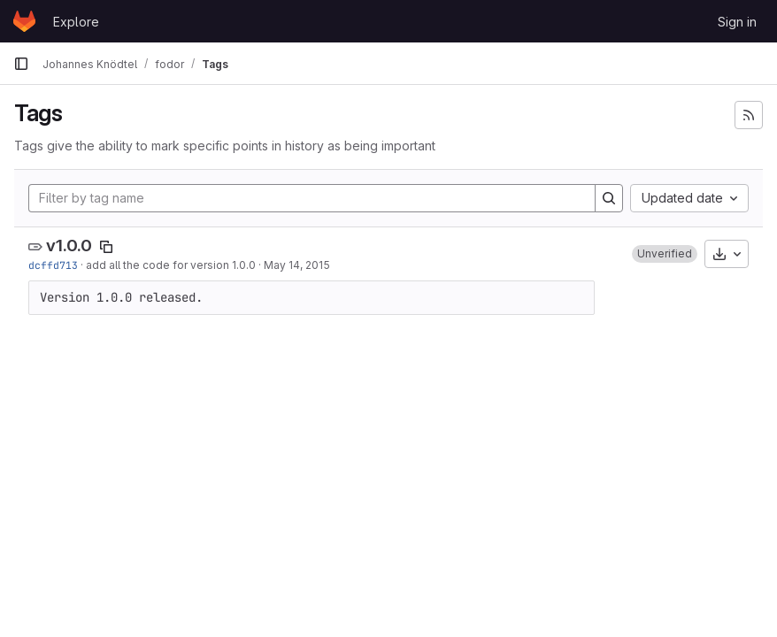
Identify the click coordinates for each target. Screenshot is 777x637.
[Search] (609, 198)
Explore (76, 21)
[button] (664, 254)
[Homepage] (24, 21)
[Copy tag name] (106, 246)
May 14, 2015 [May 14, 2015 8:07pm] (297, 265)
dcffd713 (53, 265)
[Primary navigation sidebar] (21, 64)
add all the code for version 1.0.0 (171, 265)
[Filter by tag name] (312, 198)
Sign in (737, 21)
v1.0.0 (69, 245)
